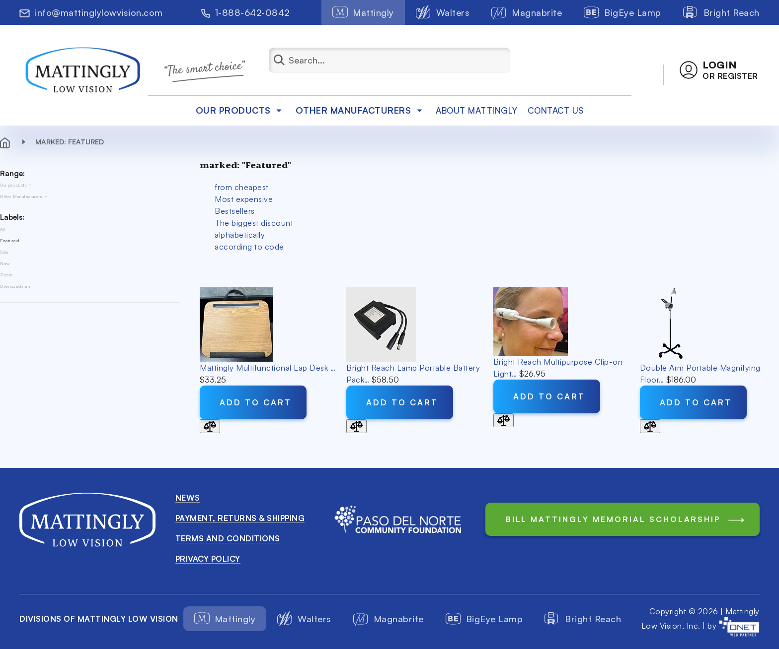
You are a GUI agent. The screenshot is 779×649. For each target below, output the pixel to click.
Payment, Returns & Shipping (240, 518)
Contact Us (556, 110)
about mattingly (477, 110)
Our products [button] (241, 110)
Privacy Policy (207, 559)
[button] (719, 70)
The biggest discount (254, 223)
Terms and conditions (227, 538)
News (187, 498)
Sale (4, 252)
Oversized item (15, 286)
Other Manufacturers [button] (361, 110)
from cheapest (242, 187)
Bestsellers (235, 211)
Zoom (6, 274)
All (2, 229)
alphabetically (240, 235)
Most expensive (244, 199)
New (5, 263)
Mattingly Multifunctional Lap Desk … (267, 368)
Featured (9, 240)
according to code (249, 247)
